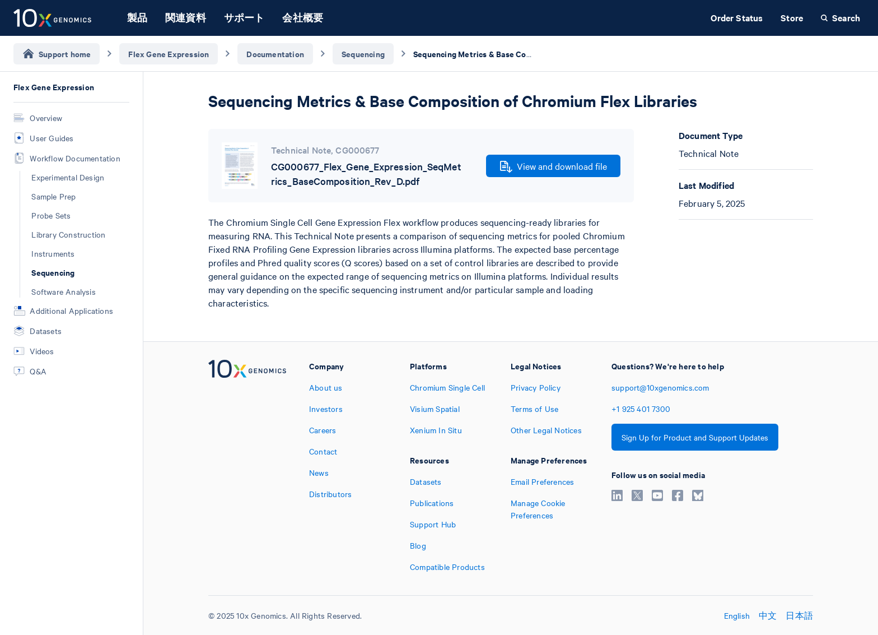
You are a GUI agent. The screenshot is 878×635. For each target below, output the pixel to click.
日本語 (799, 615)
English (737, 615)
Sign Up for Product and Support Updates (695, 437)
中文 (768, 615)
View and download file (553, 166)
